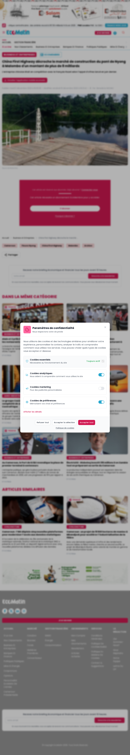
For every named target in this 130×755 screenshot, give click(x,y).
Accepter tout (87, 422)
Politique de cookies (65, 428)
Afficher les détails (32, 411)
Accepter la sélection (64, 422)
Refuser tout (43, 422)
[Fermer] (105, 327)
